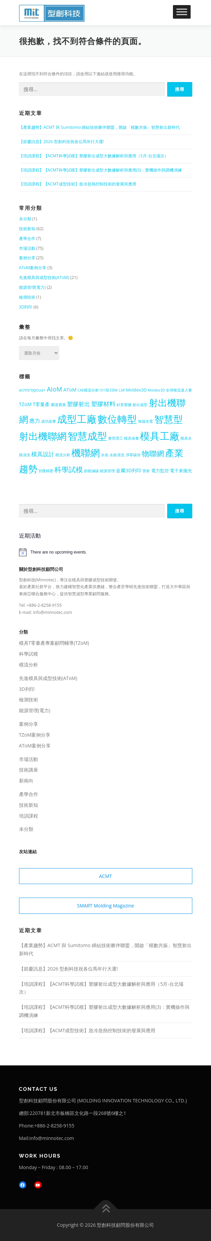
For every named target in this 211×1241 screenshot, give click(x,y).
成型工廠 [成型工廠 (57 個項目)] (76, 418)
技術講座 (28, 769)
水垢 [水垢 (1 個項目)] (104, 455)
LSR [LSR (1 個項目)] (122, 390)
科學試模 (28, 653)
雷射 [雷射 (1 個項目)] (146, 470)
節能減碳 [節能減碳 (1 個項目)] (91, 470)
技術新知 (27, 229)
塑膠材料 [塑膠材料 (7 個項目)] (103, 404)
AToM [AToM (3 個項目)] (69, 389)
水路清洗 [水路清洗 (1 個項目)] (116, 455)
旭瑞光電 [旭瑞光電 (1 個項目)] (145, 421)
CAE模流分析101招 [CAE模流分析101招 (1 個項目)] (93, 390)
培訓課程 (28, 816)
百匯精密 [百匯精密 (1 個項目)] (45, 470)
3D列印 (26, 307)
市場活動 (27, 248)
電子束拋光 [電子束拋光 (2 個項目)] (181, 470)
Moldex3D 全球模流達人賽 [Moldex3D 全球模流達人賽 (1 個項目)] (170, 390)
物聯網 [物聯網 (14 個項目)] (153, 453)
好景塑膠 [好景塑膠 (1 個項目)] (124, 404)
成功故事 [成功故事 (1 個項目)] (48, 421)
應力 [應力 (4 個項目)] (34, 420)
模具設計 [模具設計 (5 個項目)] (42, 454)
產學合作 (27, 238)
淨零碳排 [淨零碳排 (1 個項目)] (133, 455)
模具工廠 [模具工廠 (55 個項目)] (159, 435)
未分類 (25, 219)
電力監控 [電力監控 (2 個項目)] (160, 470)
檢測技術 (27, 297)
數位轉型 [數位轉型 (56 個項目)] (117, 418)
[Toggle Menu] (181, 11)
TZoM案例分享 (35, 735)
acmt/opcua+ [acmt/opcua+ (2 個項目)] (32, 390)
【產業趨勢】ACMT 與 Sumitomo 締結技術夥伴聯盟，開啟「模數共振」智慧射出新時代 (99, 127)
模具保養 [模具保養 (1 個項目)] (131, 438)
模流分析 (28, 664)
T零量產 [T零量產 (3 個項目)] (41, 404)
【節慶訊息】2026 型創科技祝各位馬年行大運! (61, 141)
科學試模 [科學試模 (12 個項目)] (68, 469)
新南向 (26, 780)
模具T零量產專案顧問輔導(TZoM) (54, 643)
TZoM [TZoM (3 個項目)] (25, 404)
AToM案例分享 (33, 268)
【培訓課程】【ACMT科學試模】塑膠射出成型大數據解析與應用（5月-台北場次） (94, 156)
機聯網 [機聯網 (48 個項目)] (85, 452)
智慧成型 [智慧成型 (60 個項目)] (87, 436)
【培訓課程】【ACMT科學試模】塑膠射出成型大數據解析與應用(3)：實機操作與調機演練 (100, 170)
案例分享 (27, 258)
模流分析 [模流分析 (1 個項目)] (62, 455)
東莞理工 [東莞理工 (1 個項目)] (115, 438)
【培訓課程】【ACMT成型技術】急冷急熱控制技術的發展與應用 (77, 184)
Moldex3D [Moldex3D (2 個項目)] (136, 390)
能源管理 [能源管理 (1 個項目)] (107, 470)
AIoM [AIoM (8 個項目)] (54, 389)
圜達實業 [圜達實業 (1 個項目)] (58, 404)
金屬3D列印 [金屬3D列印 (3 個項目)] (128, 470)
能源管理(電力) (32, 287)
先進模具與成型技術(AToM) (44, 277)
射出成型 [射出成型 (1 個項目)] (140, 404)
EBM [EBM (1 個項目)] (114, 390)
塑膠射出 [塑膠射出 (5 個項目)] (78, 404)
